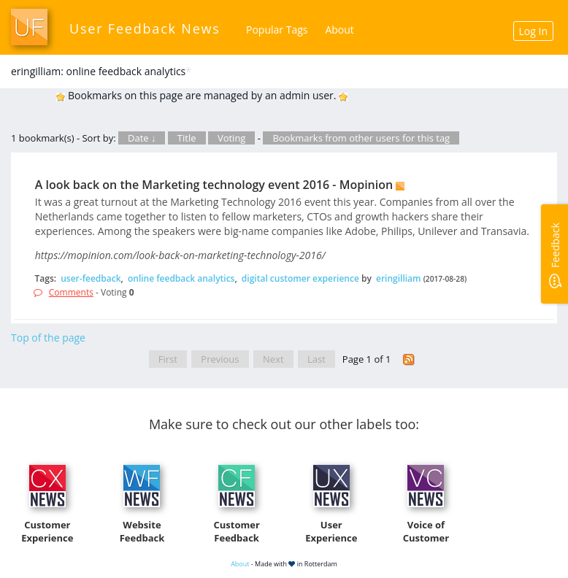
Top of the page (48, 337)
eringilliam (398, 278)
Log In (533, 31)
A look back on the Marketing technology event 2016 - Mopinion (214, 185)
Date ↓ (142, 137)
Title (186, 137)
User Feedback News (144, 28)
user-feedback (90, 278)
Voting (232, 137)
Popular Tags (276, 29)
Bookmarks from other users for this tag (361, 137)
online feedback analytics (181, 278)
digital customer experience (300, 278)
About (339, 29)
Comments (71, 292)
